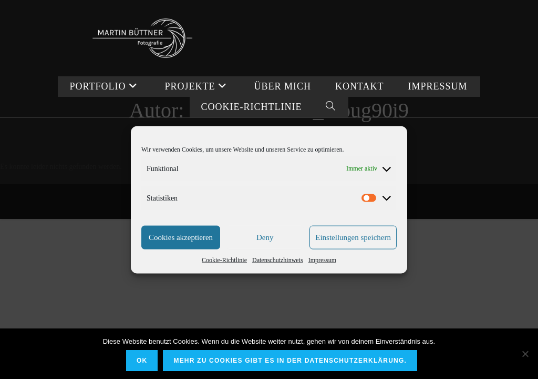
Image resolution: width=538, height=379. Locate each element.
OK (142, 360)
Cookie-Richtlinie (224, 269)
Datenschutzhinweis (277, 269)
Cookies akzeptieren (181, 246)
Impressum (322, 269)
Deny (265, 246)
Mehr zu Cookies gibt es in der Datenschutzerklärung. (290, 360)
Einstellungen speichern (353, 246)
